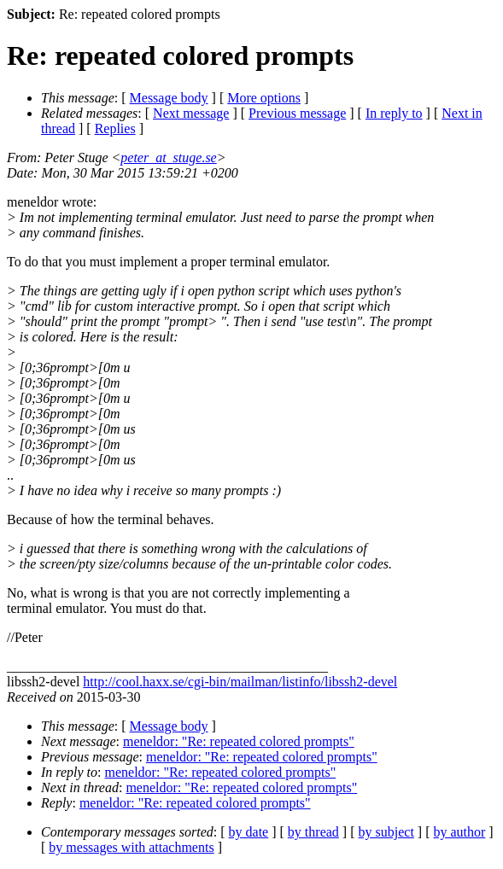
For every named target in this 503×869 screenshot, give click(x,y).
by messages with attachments (131, 847)
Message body (169, 97)
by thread (313, 832)
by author (459, 832)
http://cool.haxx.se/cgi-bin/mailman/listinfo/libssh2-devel (240, 681)
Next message (191, 113)
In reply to (394, 113)
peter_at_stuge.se (168, 157)
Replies (115, 128)
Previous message (297, 113)
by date (249, 832)
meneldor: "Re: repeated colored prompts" (238, 741)
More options (264, 97)
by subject (386, 832)
